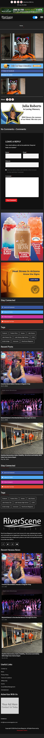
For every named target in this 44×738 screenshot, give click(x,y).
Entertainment (5, 690)
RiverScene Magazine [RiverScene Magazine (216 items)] (27, 341)
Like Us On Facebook (9, 307)
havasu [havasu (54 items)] (23, 333)
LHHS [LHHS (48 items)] (33, 337)
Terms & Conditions (6, 678)
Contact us (4, 668)
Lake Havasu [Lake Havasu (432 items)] (31, 333)
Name (7, 152)
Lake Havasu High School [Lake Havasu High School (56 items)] (21, 337)
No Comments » (24, 59)
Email (25, 152)
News (2, 671)
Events (3, 684)
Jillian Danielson (6, 59)
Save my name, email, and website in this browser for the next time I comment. (22, 171)
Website (7, 161)
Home (21, 25)
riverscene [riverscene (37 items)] (15, 341)
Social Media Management (8, 687)
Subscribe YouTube (9, 321)
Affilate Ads (4, 681)
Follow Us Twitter (8, 312)
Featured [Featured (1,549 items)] (4, 333)
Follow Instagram (8, 316)
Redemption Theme (22, 730)
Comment (8, 176)
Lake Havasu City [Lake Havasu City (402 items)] (6, 337)
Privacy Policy (4, 674)
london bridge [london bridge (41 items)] (5, 341)
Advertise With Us (28, 2)
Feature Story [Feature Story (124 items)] (14, 333)
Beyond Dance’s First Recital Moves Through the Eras (18, 418)
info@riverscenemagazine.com (9, 722)
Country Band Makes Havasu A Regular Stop (15, 384)
